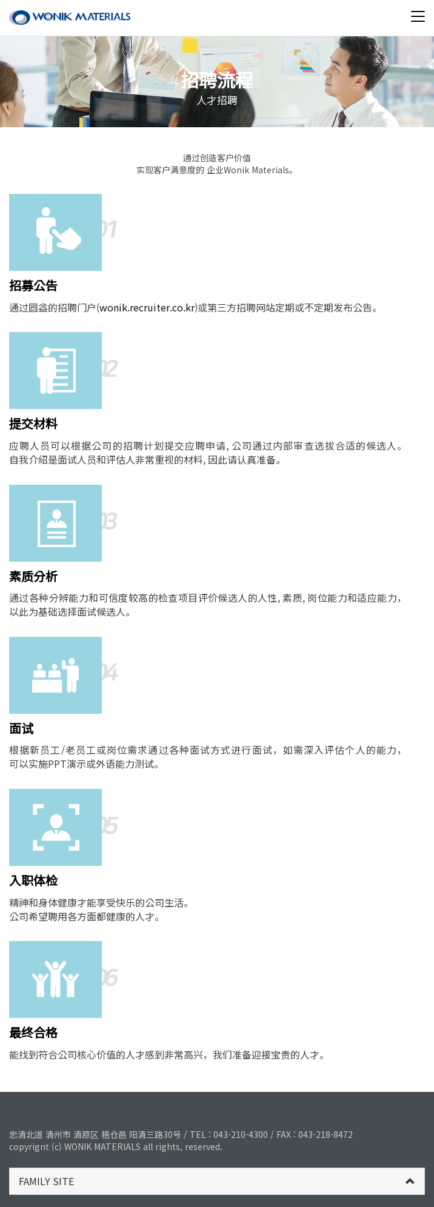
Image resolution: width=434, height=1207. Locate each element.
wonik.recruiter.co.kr (147, 307)
